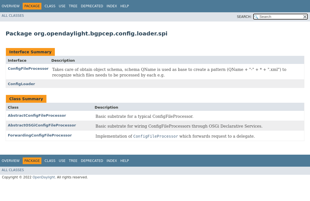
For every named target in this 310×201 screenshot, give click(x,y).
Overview (11, 6)
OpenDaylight (43, 177)
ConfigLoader (21, 84)
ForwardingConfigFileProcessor (40, 135)
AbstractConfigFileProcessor (37, 115)
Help (124, 6)
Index (112, 6)
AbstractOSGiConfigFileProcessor (42, 125)
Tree (73, 6)
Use (62, 6)
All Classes (13, 16)
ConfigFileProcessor (28, 68)
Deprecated (92, 6)
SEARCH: (244, 17)
